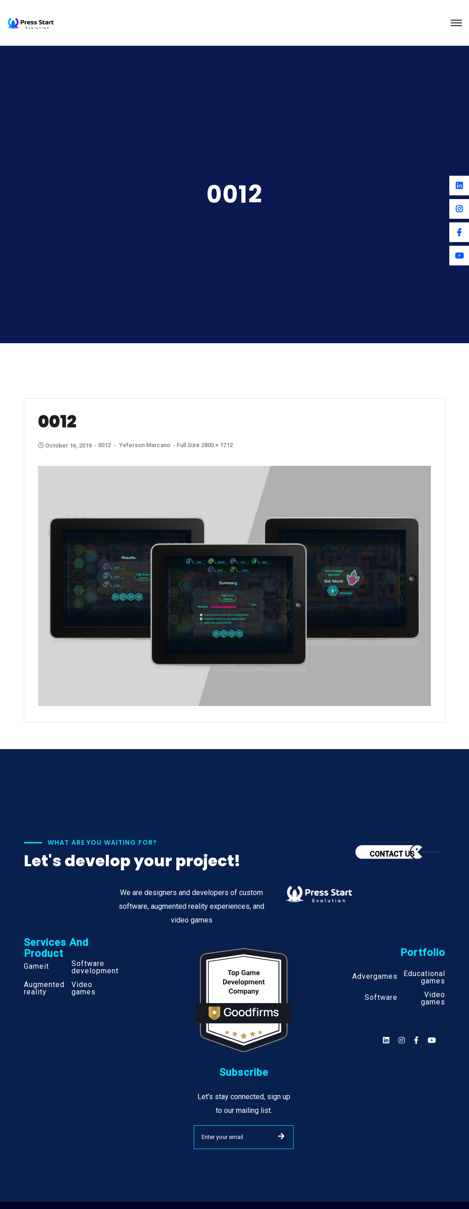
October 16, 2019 (65, 445)
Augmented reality (44, 988)
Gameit (36, 966)
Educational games (424, 977)
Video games (83, 988)
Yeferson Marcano (144, 445)
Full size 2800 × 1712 (205, 445)
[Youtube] (459, 255)
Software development (95, 967)
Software (381, 997)
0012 (104, 445)
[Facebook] (459, 232)
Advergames (375, 976)
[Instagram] (459, 208)
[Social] (432, 1040)
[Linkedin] (459, 185)
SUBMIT (281, 1136)
